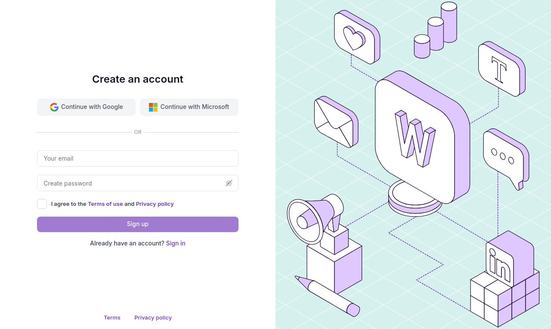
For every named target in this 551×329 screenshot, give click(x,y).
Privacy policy (155, 203)
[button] (229, 183)
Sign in (176, 243)
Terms (112, 317)
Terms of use (106, 203)
